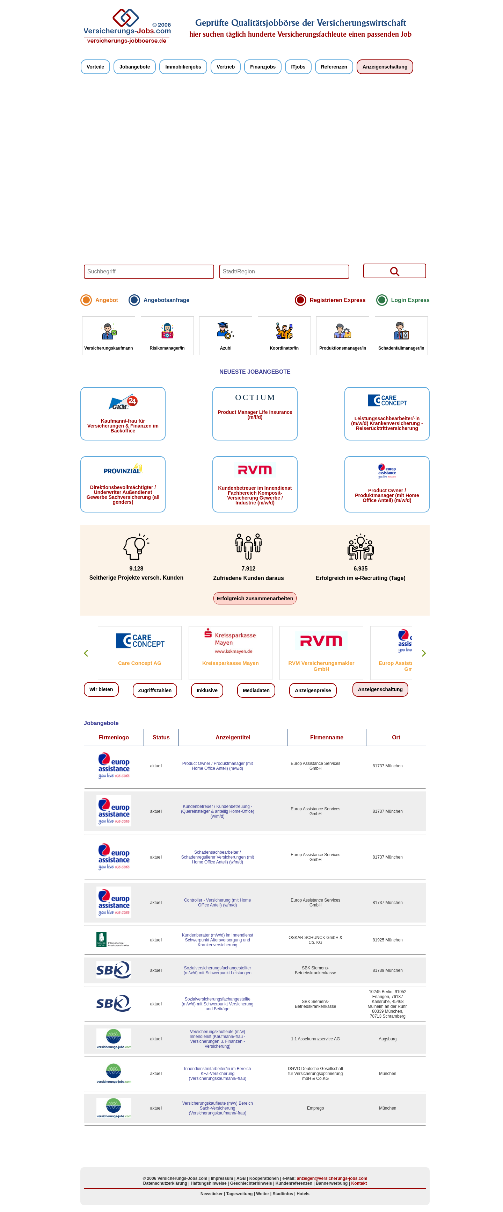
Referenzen (334, 67)
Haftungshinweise (209, 1183)
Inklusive (207, 690)
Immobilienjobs (183, 67)
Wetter (262, 1193)
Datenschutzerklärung (165, 1183)
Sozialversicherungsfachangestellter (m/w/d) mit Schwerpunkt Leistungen (218, 970)
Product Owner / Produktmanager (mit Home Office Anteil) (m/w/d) (217, 766)
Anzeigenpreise (313, 690)
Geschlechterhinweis (251, 1183)
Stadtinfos (283, 1193)
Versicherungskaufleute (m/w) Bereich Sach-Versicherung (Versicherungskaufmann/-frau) (217, 1108)
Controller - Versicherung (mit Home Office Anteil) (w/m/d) (217, 903)
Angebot (106, 300)
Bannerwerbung (332, 1183)
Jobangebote (134, 67)
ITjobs (298, 67)
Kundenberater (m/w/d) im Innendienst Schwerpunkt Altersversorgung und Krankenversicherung (217, 940)
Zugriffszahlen (155, 690)
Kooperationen (264, 1178)
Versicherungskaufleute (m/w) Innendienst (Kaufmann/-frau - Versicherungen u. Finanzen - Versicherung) (217, 1039)
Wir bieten (101, 689)
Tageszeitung (239, 1193)
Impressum (222, 1178)
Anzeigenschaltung (385, 67)
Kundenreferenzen (294, 1183)
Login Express (410, 300)
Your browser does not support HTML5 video (255, 188)
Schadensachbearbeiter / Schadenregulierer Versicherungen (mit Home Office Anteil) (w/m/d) (217, 857)
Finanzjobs (263, 67)
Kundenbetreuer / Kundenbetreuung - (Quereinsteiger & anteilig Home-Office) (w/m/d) (217, 811)
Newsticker (212, 1193)
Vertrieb (226, 67)
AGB (241, 1178)
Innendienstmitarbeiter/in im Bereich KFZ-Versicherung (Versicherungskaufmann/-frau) (217, 1073)
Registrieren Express (338, 300)
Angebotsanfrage (167, 300)
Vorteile (95, 67)
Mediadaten (256, 690)
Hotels (303, 1193)
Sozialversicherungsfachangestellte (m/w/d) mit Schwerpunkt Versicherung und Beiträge (217, 1004)
